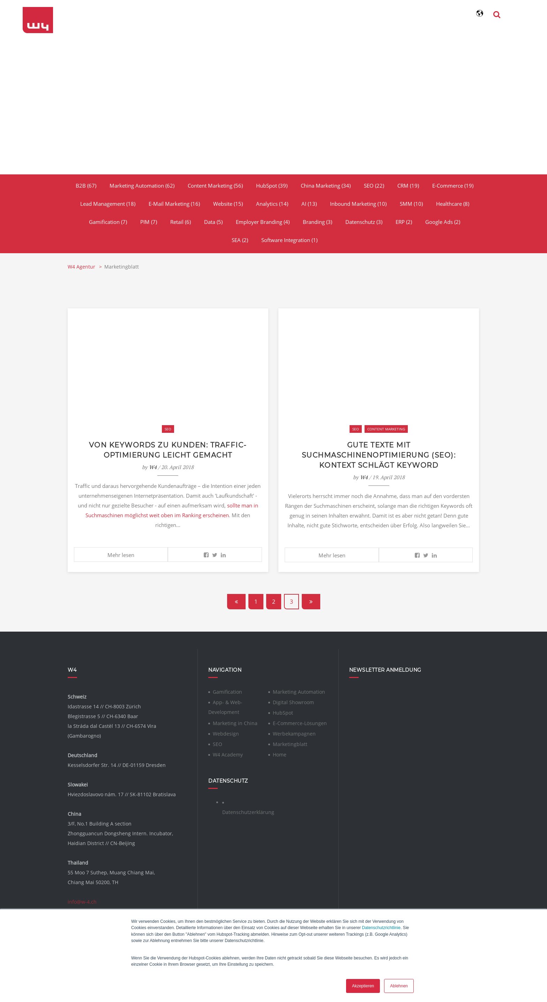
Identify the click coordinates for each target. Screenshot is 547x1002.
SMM (411, 203)
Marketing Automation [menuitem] (299, 690)
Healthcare (452, 203)
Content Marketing (215, 185)
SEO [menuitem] (217, 743)
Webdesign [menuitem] (226, 732)
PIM (148, 221)
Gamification (108, 221)
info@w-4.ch (82, 900)
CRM (408, 185)
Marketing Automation (142, 185)
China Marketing (326, 185)
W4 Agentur (82, 266)
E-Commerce (452, 185)
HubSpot (271, 185)
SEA (240, 239)
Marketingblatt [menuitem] (290, 743)
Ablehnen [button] (399, 986)
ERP (404, 221)
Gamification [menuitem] (227, 690)
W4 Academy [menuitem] (228, 753)
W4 (153, 466)
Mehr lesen (120, 554)
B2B (86, 185)
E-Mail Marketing (174, 203)
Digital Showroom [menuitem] (293, 701)
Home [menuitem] (279, 753)
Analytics (272, 203)
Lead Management (107, 203)
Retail (180, 221)
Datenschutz (363, 221)
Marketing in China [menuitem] (235, 722)
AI (309, 203)
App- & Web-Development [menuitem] (225, 706)
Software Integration (289, 239)
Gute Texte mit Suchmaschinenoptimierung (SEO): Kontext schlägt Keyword (379, 455)
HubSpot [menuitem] (283, 711)
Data (213, 221)
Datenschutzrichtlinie (381, 928)
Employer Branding (263, 221)
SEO (374, 185)
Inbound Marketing (358, 203)
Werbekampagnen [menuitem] (294, 732)
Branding (317, 221)
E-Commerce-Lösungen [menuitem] (300, 722)
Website (228, 203)
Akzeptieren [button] (363, 986)
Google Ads (442, 221)
